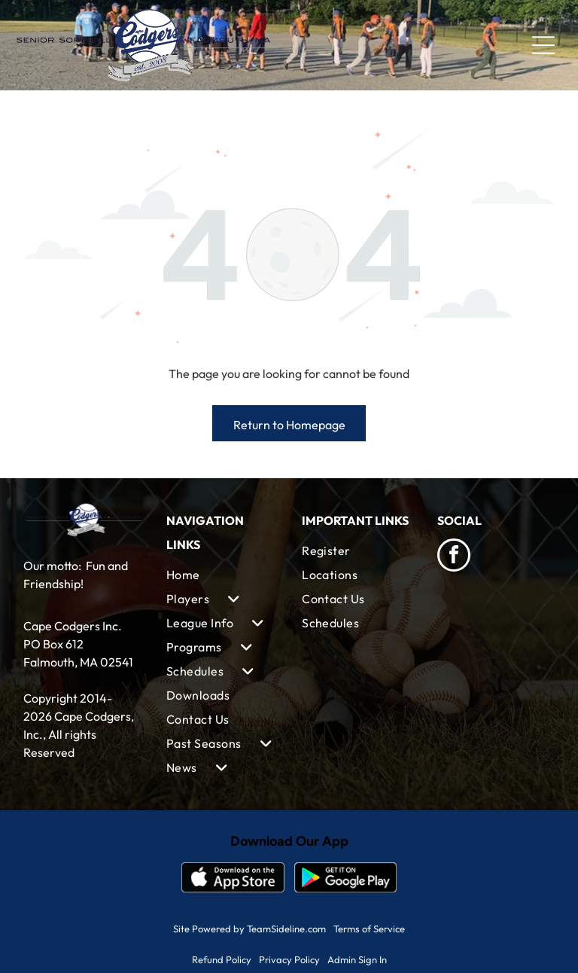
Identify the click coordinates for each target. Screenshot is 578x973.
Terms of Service (369, 929)
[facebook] (453, 556)
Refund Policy (221, 959)
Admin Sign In (357, 959)
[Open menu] (543, 45)
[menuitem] (221, 575)
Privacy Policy (289, 959)
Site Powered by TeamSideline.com (249, 929)
